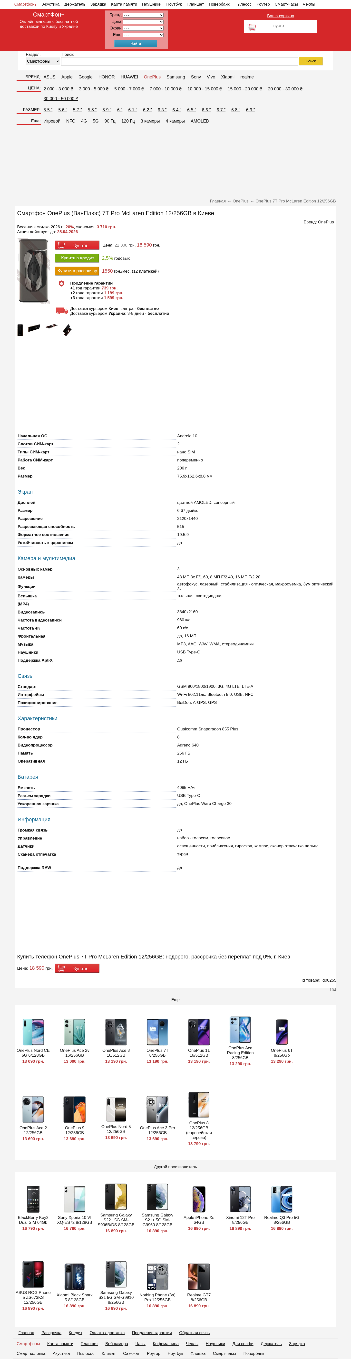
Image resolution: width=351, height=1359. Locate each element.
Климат (109, 1353)
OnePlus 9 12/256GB (74, 1130)
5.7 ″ (77, 109)
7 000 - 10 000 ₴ (166, 88)
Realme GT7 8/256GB (199, 1297)
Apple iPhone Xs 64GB (199, 1220)
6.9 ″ (250, 109)
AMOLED (200, 121)
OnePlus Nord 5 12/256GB (116, 1129)
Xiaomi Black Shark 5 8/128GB (74, 1297)
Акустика (50, 4)
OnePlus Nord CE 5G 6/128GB (33, 1053)
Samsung (175, 77)
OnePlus (152, 77)
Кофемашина (166, 1343)
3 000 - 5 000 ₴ (93, 88)
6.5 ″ (191, 109)
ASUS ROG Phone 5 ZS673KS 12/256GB (33, 1297)
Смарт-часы (286, 4)
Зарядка (98, 4)
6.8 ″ (235, 109)
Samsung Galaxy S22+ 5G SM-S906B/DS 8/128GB (116, 1220)
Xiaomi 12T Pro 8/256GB (240, 1220)
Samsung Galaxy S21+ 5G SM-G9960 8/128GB (157, 1220)
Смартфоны (26, 4)
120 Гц (128, 121)
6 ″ (119, 109)
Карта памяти (124, 4)
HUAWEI (129, 77)
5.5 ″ (48, 109)
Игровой (52, 121)
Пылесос (243, 4)
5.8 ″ (92, 109)
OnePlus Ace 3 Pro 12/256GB (157, 1130)
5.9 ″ (106, 109)
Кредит (75, 1332)
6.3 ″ (162, 109)
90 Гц (110, 121)
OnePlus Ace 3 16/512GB (116, 1053)
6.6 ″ (206, 109)
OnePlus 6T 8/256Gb (282, 1053)
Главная (26, 1332)
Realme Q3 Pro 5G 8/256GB (282, 1220)
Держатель (74, 4)
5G (96, 121)
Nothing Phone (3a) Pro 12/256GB (157, 1297)
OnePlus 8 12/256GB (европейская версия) (199, 1130)
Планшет (195, 4)
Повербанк (219, 4)
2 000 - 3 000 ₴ (58, 88)
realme (247, 77)
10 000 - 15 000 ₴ (204, 88)
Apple (67, 77)
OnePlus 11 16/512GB (199, 1053)
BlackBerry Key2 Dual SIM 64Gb (33, 1220)
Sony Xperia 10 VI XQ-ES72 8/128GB (74, 1220)
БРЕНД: (32, 77)
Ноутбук (174, 4)
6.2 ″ (147, 109)
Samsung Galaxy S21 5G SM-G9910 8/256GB (116, 1297)
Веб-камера (116, 1343)
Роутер (263, 4)
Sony (196, 77)
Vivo (211, 77)
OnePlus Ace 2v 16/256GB (74, 1053)
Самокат (131, 1353)
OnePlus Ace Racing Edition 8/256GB (240, 1053)
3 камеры (150, 121)
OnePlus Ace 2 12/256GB (33, 1130)
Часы (141, 1343)
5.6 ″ (62, 109)
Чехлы (309, 4)
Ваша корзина (280, 16)
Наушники (152, 4)
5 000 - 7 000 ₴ (129, 88)
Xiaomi (227, 77)
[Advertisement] (175, 162)
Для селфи (243, 1343)
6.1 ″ (132, 109)
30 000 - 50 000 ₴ (61, 98)
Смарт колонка (31, 1353)
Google (85, 77)
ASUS (50, 77)
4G (84, 121)
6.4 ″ (176, 109)
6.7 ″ (221, 109)
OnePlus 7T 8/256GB (157, 1053)
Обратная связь (194, 1332)
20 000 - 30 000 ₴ (285, 88)
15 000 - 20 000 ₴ (245, 88)
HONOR (106, 77)
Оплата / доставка (107, 1332)
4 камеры (175, 121)
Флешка (198, 1353)
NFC (70, 121)
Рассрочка (51, 1332)
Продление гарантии (152, 1332)
